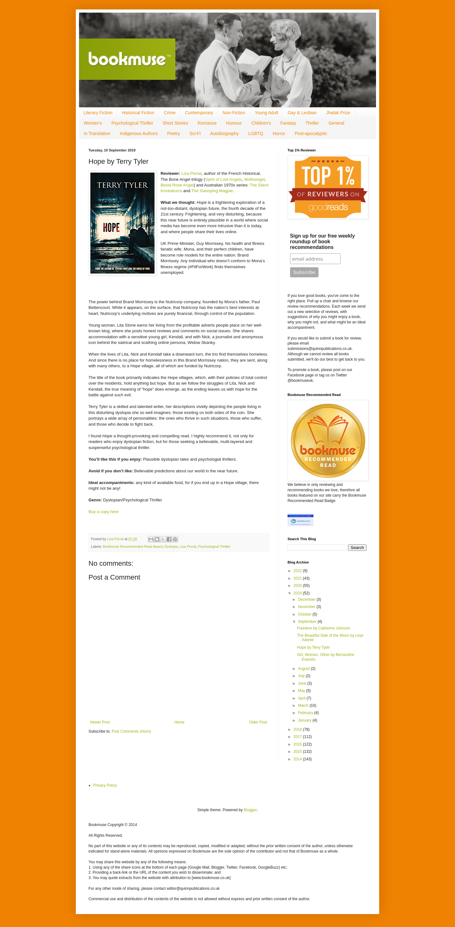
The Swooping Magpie (212, 190)
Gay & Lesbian (302, 112)
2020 (298, 585)
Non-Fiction (234, 112)
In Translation (97, 133)
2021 (298, 578)
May (302, 690)
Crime (170, 112)
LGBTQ (255, 133)
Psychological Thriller (132, 123)
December (307, 599)
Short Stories (175, 123)
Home (179, 722)
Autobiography (224, 133)
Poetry (173, 133)
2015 (298, 751)
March (304, 705)
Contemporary (199, 112)
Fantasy (288, 123)
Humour (234, 123)
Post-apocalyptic (311, 133)
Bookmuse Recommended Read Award (133, 546)
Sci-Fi (195, 133)
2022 (298, 571)
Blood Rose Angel (177, 185)
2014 (298, 759)
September (308, 621)
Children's (261, 123)
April (302, 698)
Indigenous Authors (139, 133)
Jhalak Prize (338, 112)
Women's (93, 123)
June (302, 683)
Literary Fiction (97, 112)
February (306, 713)
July (302, 676)
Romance (207, 123)
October (305, 614)
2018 (298, 729)
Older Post (258, 722)
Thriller (312, 123)
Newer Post (100, 722)
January (305, 720)
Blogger (250, 810)
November (307, 607)
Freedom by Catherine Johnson (323, 628)
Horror (279, 133)
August (304, 668)
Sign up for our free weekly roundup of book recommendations (322, 241)
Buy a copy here (103, 511)
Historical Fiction (138, 112)
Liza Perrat (191, 173)
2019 (298, 593)
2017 (298, 737)
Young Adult (266, 112)
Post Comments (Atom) (131, 731)
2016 (298, 744)
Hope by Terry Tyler (313, 647)
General (336, 123)
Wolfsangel (254, 179)
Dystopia (171, 546)
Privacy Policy (105, 785)
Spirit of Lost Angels (223, 179)
